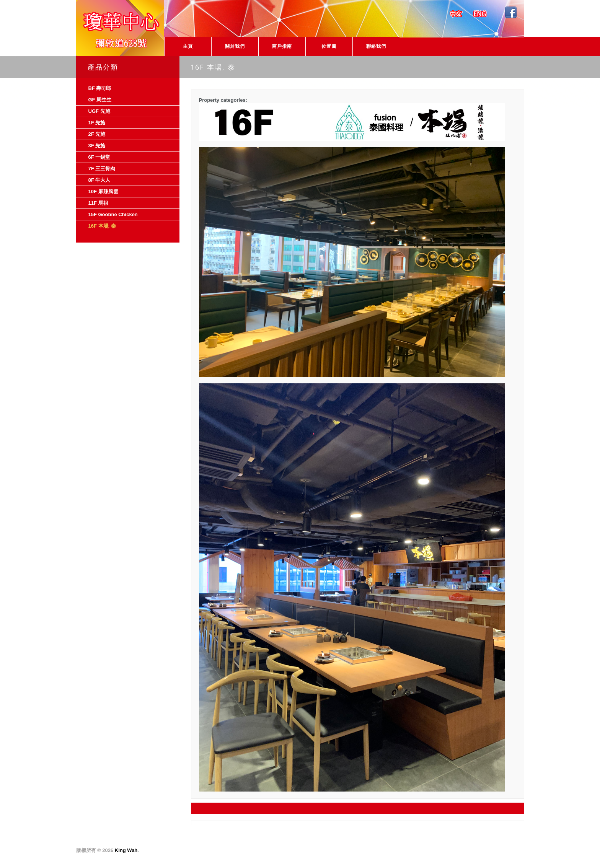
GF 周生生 (100, 100)
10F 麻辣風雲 (103, 191)
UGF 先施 (99, 111)
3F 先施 (97, 145)
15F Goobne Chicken (113, 214)
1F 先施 (97, 122)
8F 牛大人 (99, 180)
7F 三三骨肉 (102, 168)
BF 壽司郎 (99, 88)
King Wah (126, 850)
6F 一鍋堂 (99, 157)
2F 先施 (97, 134)
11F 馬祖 (98, 203)
